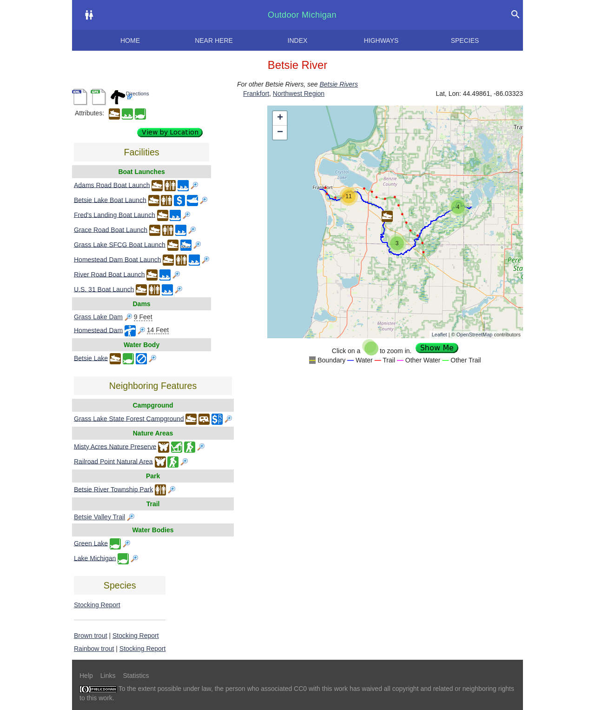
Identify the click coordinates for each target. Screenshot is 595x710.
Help (86, 675)
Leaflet (439, 334)
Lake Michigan (95, 558)
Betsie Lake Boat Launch (110, 199)
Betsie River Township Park (113, 489)
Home (130, 40)
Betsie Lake (91, 358)
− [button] (280, 133)
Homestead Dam (98, 330)
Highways (381, 40)
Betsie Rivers (338, 84)
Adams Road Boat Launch (112, 184)
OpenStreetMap (474, 334)
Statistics (136, 675)
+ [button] (280, 118)
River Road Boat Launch (109, 274)
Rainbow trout (94, 648)
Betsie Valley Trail (99, 517)
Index (298, 40)
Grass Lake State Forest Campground (129, 418)
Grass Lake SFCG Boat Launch (119, 244)
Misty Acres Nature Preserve (115, 446)
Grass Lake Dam (98, 317)
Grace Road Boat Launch (110, 229)
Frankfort (256, 93)
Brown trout (90, 635)
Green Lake (91, 543)
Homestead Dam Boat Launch (117, 259)
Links (108, 675)
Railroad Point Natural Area (113, 461)
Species (465, 40)
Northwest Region (298, 93)
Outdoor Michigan (302, 15)
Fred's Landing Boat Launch (114, 214)
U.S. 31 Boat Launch (104, 289)
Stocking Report (97, 605)
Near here (214, 40)
